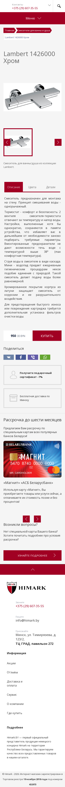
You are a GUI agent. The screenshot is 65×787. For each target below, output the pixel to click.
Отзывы (12, 672)
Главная (9, 30)
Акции (11, 663)
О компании (15, 704)
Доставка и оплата (14, 683)
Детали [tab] (50, 187)
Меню (33, 18)
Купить (47, 336)
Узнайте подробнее (37, 554)
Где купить (14, 713)
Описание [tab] (13, 187)
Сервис (12, 695)
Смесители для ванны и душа (34, 30)
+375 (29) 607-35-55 (25, 8)
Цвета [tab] (32, 187)
